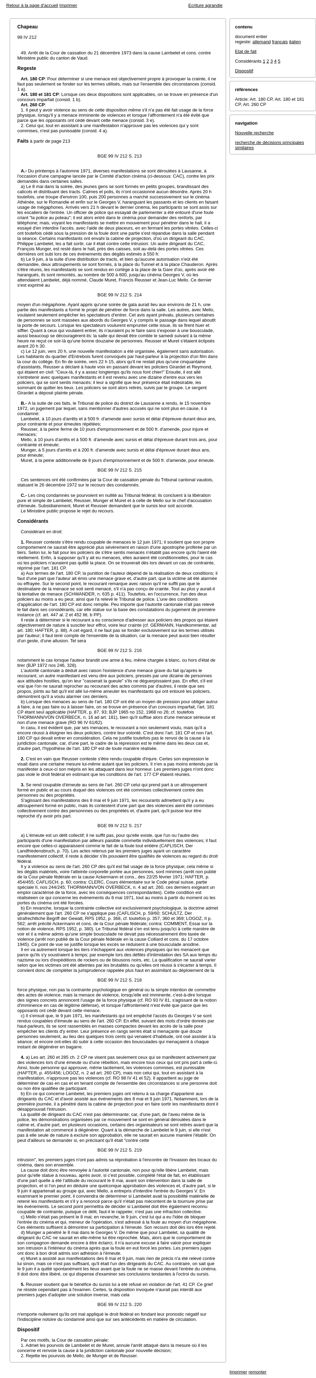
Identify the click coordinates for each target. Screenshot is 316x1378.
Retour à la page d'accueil (32, 5)
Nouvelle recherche (254, 132)
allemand (262, 41)
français (280, 41)
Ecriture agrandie (205, 5)
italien (295, 41)
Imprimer (68, 5)
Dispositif (244, 70)
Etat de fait (245, 51)
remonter (258, 1372)
